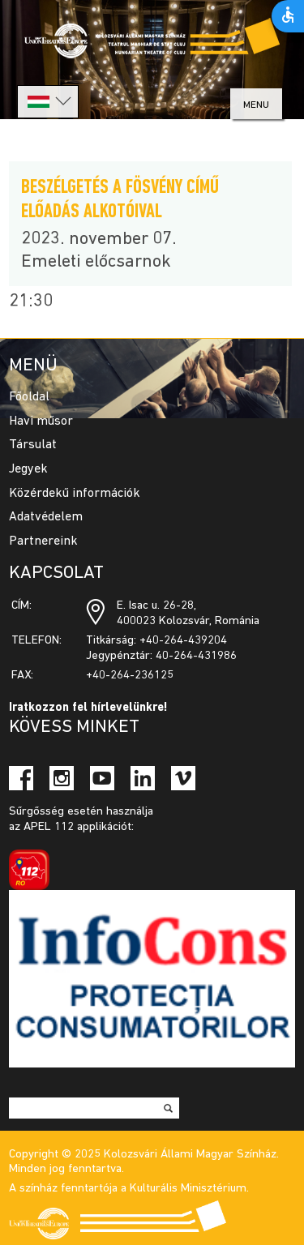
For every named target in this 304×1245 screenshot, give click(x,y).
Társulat (33, 445)
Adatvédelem (46, 517)
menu (256, 105)
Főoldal (29, 397)
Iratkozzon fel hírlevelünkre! (88, 708)
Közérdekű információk (74, 493)
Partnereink (43, 541)
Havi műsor (41, 421)
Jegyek (28, 469)
